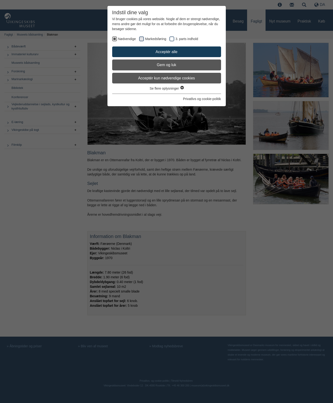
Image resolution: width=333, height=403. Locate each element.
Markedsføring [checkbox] (155, 39)
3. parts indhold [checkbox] (186, 39)
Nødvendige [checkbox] (127, 39)
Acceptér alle (166, 52)
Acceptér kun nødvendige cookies (166, 78)
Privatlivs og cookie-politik (202, 99)
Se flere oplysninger (166, 88)
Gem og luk (166, 65)
